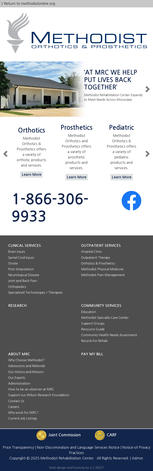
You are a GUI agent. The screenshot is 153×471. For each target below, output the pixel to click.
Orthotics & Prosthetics (98, 263)
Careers (13, 406)
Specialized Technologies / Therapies (35, 292)
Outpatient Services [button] (101, 245)
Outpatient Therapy (95, 257)
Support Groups (93, 323)
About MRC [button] (19, 354)
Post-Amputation (21, 269)
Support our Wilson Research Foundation (38, 395)
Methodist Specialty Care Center (104, 317)
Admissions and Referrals (26, 365)
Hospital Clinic (91, 251)
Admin (137, 458)
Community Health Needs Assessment (109, 335)
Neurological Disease (23, 274)
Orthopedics (17, 286)
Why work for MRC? (23, 412)
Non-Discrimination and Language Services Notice (78, 447)
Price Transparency (18, 447)
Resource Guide (93, 329)
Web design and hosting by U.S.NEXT (76, 467)
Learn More (31, 174)
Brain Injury (16, 251)
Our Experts (16, 377)
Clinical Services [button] (24, 245)
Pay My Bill (92, 354)
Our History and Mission (26, 371)
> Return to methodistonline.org (28, 3)
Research (17, 305)
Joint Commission (64, 435)
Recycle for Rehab (94, 340)
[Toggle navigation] (76, 56)
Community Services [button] (101, 305)
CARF (112, 435)
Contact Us (16, 401)
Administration (19, 383)
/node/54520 (76, 89)
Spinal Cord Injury (21, 257)
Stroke (13, 263)
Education (88, 311)
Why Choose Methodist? (26, 360)
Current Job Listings (22, 418)
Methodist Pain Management (103, 274)
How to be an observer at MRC (31, 389)
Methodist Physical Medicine (102, 269)
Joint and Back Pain (22, 280)
